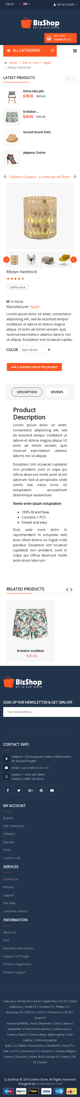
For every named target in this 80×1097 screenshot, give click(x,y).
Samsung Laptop (46, 1040)
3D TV (68, 1012)
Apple (34, 306)
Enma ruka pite (33, 91)
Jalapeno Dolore (34, 153)
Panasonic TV (29, 1051)
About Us (9, 932)
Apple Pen (50, 1001)
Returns (8, 887)
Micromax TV (14, 1012)
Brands (8, 818)
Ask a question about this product (34, 367)
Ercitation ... (31, 112)
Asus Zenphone (41, 1023)
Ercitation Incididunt (30, 626)
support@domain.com (34, 768)
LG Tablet (20, 1045)
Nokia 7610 (36, 1057)
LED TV (29, 1012)
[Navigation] (75, 51)
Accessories (36, 1045)
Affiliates (9, 834)
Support (8, 895)
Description (27, 392)
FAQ (6, 940)
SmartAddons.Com (49, 1084)
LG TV (63, 1001)
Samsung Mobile (17, 1023)
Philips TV (62, 1007)
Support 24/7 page (16, 956)
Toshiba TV (46, 1007)
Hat (5, 1051)
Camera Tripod (16, 1034)
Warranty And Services (18, 948)
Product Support (14, 972)
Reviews (57, 392)
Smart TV (40, 1018)
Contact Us (11, 879)
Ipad (8, 1045)
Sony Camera (63, 1023)
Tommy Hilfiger (65, 1051)
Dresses (21, 1057)
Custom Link (11, 858)
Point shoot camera (37, 1029)
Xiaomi (8, 1057)
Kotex (66, 1057)
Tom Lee (8, 1001)
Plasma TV (55, 1012)
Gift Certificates (14, 826)
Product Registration (17, 964)
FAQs (7, 850)
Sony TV (68, 1045)
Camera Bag (37, 1034)
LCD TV (41, 1012)
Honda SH (23, 1001)
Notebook (53, 1045)
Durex (37, 1001)
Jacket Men (15, 1029)
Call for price (17, 287)
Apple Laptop (56, 1034)
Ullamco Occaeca (23, 177)
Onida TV (30, 1007)
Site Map (9, 903)
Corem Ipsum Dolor (54, 177)
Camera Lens (61, 1029)
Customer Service (15, 911)
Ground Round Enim (37, 132)
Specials (8, 842)
